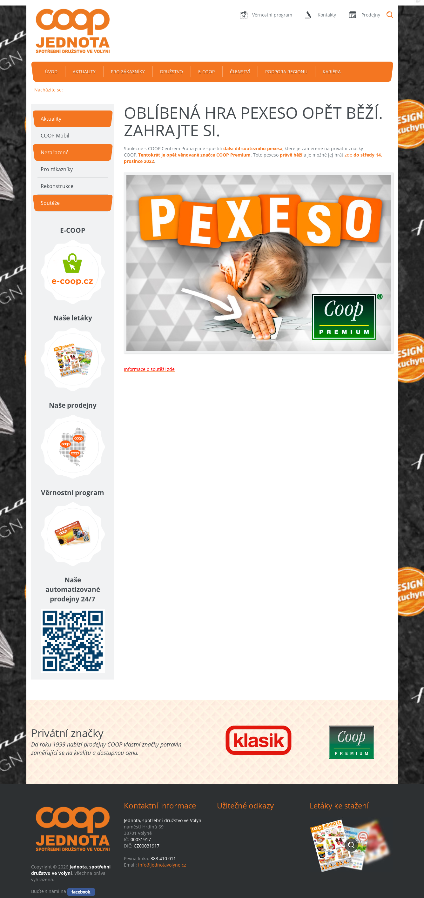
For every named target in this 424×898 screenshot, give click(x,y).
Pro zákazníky (128, 72)
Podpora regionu (286, 72)
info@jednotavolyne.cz (162, 865)
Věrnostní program (272, 15)
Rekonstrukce (57, 186)
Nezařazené (55, 152)
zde (348, 155)
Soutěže (50, 202)
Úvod (51, 72)
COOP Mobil (55, 135)
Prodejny (370, 15)
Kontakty (327, 15)
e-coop (206, 72)
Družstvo (171, 72)
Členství (240, 72)
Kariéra (332, 72)
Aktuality (84, 72)
